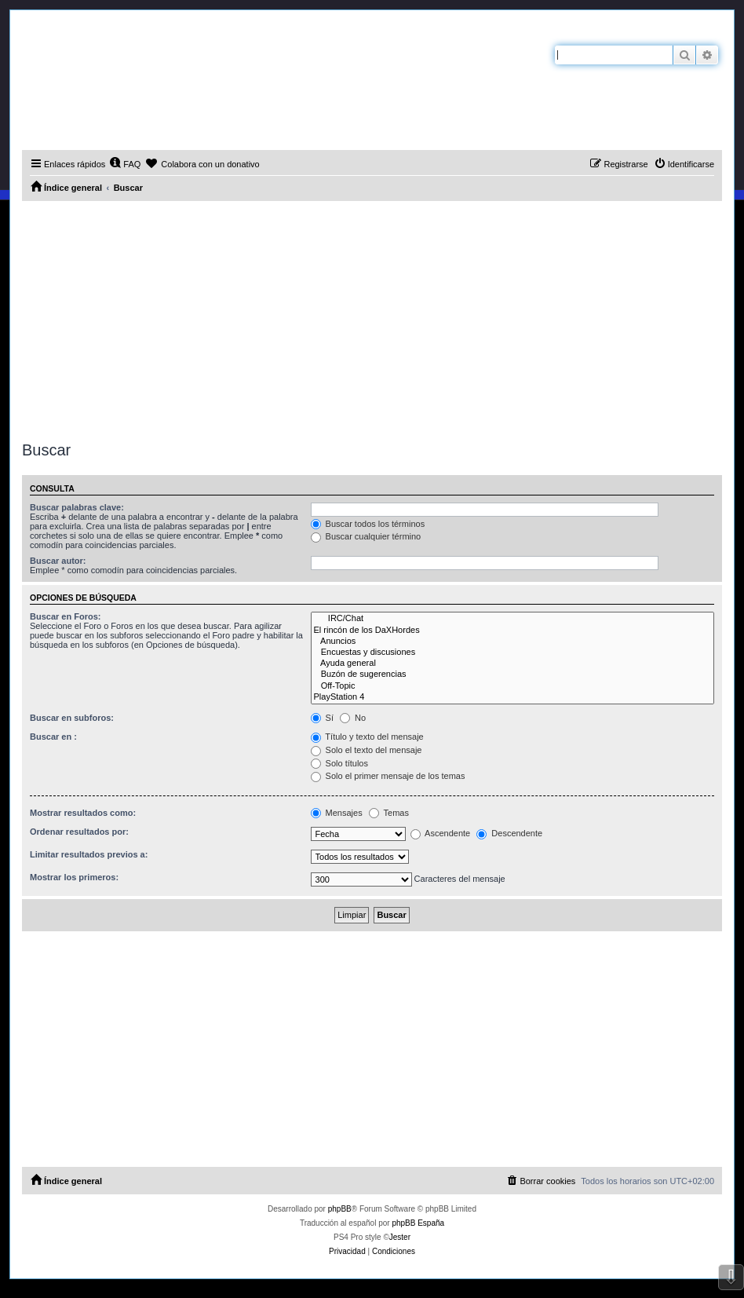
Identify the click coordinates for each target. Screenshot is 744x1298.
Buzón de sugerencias (512, 674)
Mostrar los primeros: (74, 877)
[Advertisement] (372, 319)
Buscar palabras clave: (77, 507)
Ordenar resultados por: (79, 831)
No (353, 717)
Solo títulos (339, 763)
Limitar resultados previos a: (89, 854)
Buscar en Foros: (65, 616)
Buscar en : (53, 736)
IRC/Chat (512, 618)
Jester (399, 1237)
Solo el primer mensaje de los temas (388, 776)
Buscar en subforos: (72, 717)
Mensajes (337, 812)
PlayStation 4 (512, 697)
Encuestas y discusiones (512, 652)
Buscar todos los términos (368, 523)
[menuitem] (124, 164)
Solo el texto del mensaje (366, 750)
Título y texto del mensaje (367, 736)
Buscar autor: (58, 560)
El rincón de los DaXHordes (512, 630)
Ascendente (440, 833)
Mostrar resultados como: (83, 812)
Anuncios (512, 641)
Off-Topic (512, 686)
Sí (322, 717)
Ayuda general (512, 663)
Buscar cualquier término (366, 536)
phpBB (340, 1209)
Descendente (509, 833)
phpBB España (418, 1223)
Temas (389, 812)
